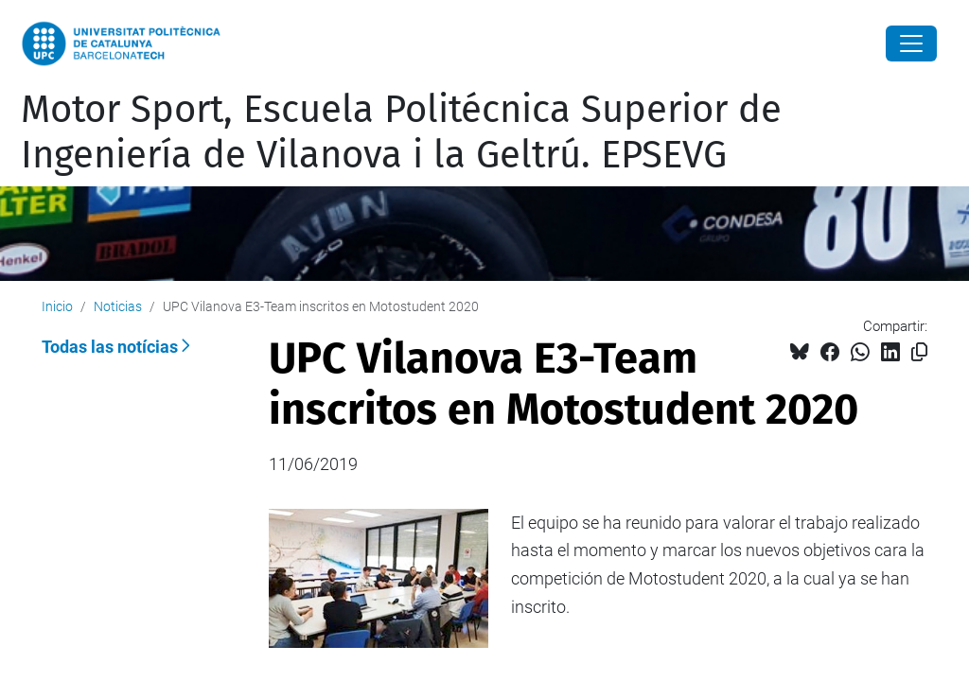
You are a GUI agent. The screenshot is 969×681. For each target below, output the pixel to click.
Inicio (57, 306)
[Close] (911, 43)
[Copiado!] (919, 352)
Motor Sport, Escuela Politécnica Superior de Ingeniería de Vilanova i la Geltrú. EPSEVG (401, 132)
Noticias (118, 306)
